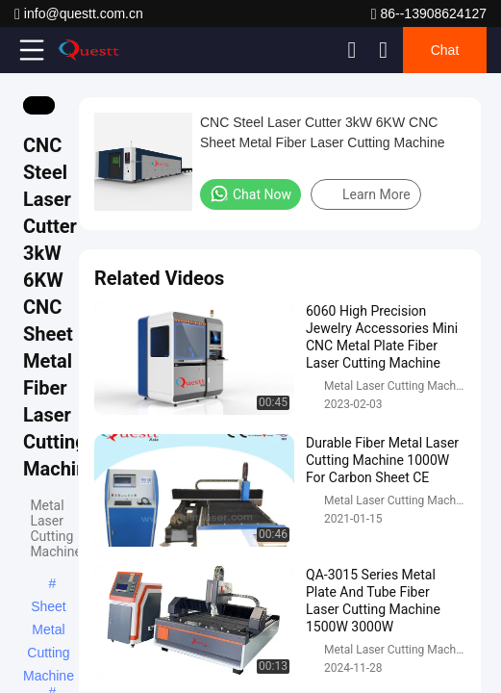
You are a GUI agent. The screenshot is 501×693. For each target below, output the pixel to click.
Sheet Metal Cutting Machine (48, 608)
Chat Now (250, 193)
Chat (445, 50)
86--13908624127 (429, 14)
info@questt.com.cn (78, 14)
